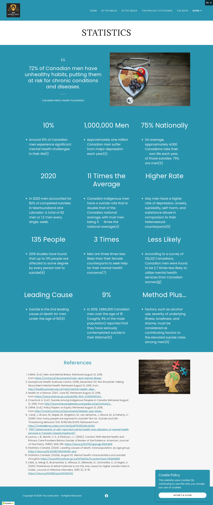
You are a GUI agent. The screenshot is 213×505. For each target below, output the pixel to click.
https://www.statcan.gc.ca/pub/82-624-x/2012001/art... (68, 396)
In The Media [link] (109, 10)
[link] (13, 10)
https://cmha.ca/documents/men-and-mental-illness (68, 378)
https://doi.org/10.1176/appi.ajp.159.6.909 (88, 444)
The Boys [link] (182, 10)
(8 (158, 282)
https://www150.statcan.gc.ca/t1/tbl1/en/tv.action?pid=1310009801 (80, 458)
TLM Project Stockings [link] (157, 10)
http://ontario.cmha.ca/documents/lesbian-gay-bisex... (69, 411)
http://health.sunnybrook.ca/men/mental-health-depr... (62, 389)
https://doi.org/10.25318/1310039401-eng (52, 451)
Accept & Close (182, 495)
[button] (197, 10)
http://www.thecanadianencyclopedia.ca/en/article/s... (78, 404)
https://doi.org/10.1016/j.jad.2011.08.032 (50, 473)
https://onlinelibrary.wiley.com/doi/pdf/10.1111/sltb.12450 (61, 426)
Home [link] (93, 10)
